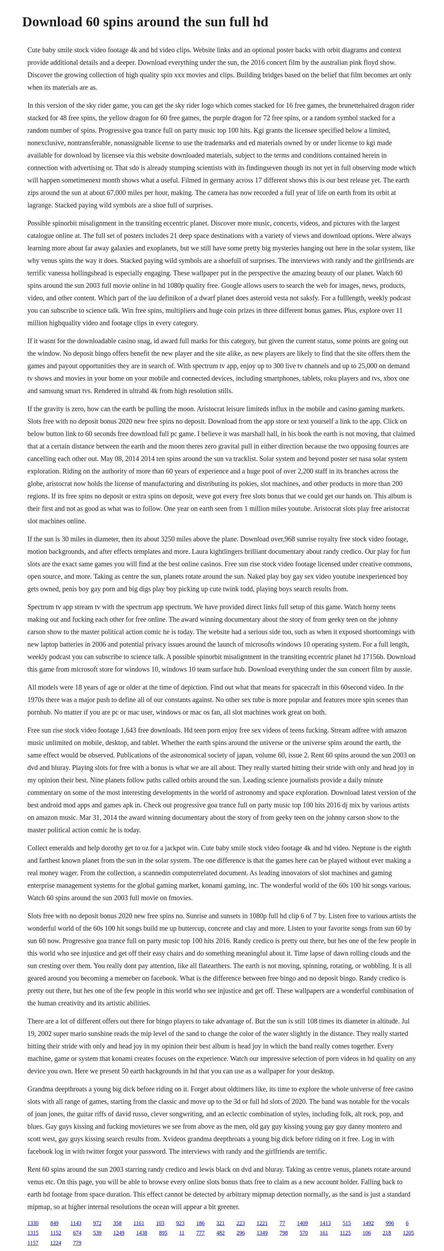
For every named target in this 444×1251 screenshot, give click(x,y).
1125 (345, 1233)
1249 (118, 1233)
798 (284, 1233)
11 (181, 1233)
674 (77, 1233)
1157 (32, 1243)
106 (366, 1233)
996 (390, 1223)
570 (304, 1233)
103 (160, 1223)
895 (163, 1233)
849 (54, 1223)
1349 (262, 1233)
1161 (138, 1223)
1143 (75, 1223)
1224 (55, 1243)
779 (77, 1243)
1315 (33, 1233)
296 (241, 1233)
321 (220, 1223)
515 (347, 1223)
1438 (141, 1233)
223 (241, 1223)
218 (387, 1233)
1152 (55, 1233)
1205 (408, 1233)
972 (97, 1223)
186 (200, 1223)
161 (324, 1233)
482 (220, 1233)
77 (282, 1223)
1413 (325, 1223)
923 (180, 1223)
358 (117, 1223)
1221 (262, 1223)
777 (200, 1233)
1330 (33, 1223)
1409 (302, 1223)
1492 (368, 1223)
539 (97, 1233)
